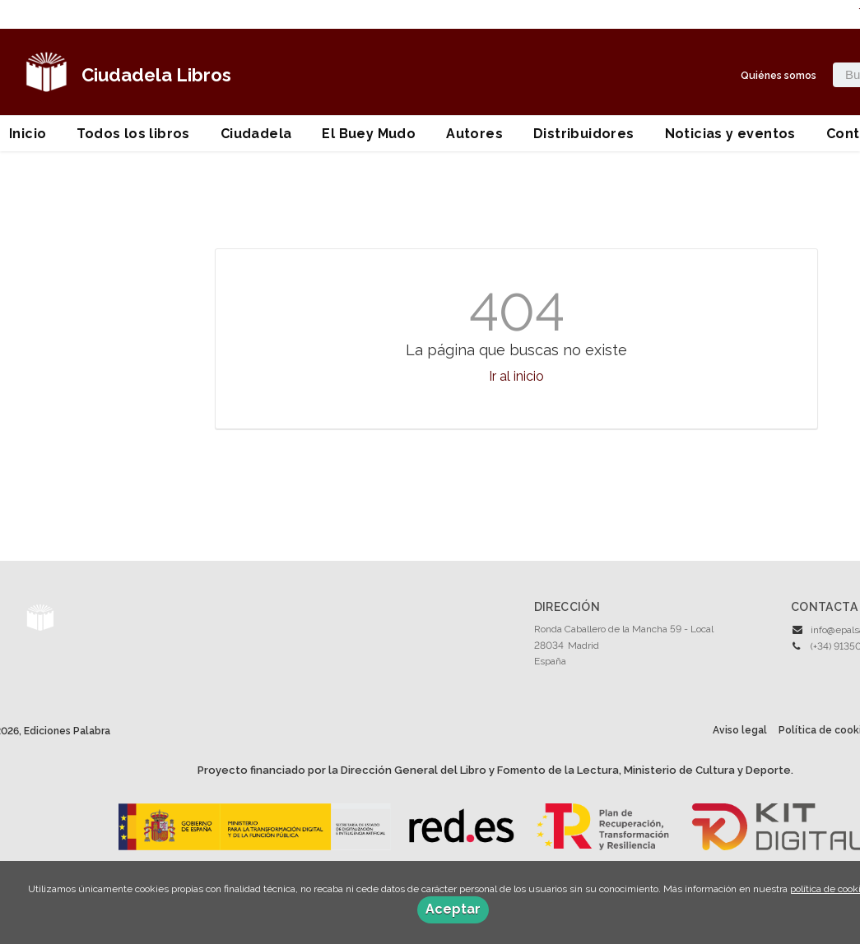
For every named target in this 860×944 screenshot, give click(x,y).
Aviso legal (740, 730)
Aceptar (453, 909)
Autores (474, 133)
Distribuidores (584, 133)
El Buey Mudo (369, 133)
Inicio (27, 133)
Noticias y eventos (730, 133)
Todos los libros (133, 133)
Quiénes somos (778, 75)
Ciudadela (256, 133)
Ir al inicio (516, 376)
